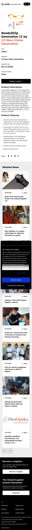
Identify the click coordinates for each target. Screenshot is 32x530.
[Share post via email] (19, 156)
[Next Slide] (10, 451)
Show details (22, 273)
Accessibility (5, 513)
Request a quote (16, 81)
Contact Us (4, 505)
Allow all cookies (16, 280)
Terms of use (19, 505)
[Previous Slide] (5, 451)
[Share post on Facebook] (9, 156)
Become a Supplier (16, 471)
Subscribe (16, 493)
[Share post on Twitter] (12, 156)
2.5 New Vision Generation (12, 42)
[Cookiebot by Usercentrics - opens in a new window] (23, 243)
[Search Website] (25, 4)
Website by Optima (5, 527)
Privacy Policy (19, 509)
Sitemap (3, 509)
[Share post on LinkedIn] (15, 156)
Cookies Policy (19, 513)
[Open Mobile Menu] (28, 4)
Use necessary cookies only (15, 285)
